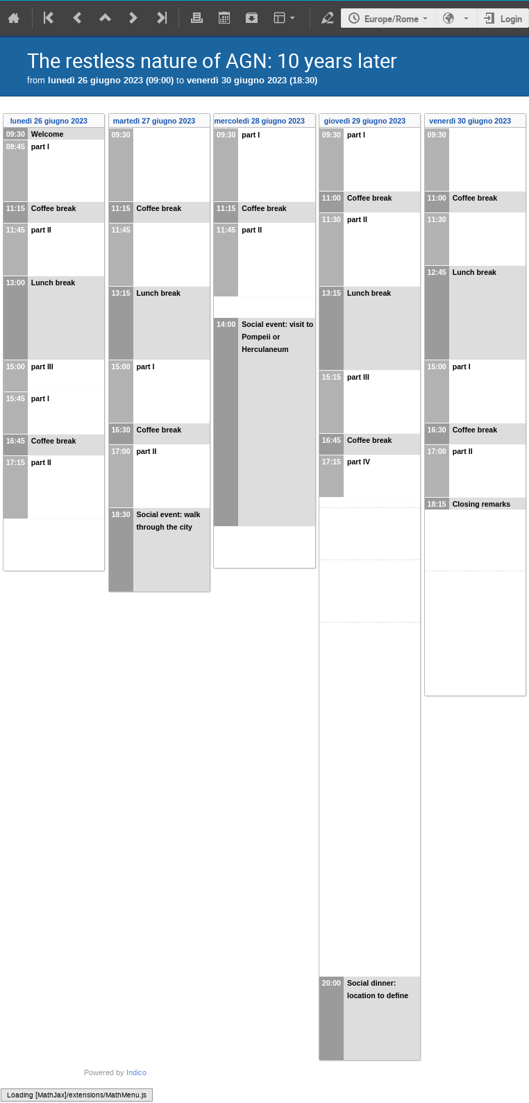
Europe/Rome (391, 18)
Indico (136, 1073)
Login (511, 18)
